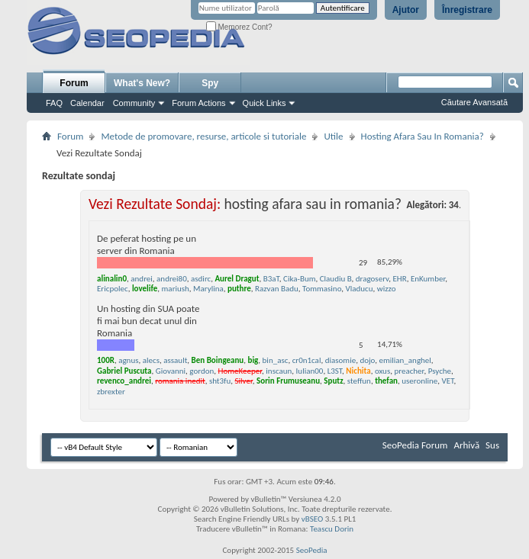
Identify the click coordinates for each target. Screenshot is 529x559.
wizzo (386, 289)
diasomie (340, 360)
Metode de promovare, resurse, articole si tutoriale (203, 136)
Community (134, 103)
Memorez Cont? (239, 27)
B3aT (271, 279)
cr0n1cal (306, 360)
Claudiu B (336, 279)
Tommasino (321, 289)
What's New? (142, 83)
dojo (367, 360)
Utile (333, 136)
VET (448, 381)
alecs (151, 360)
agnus (128, 360)
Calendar (87, 103)
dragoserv (372, 279)
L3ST (334, 371)
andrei (142, 279)
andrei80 (171, 279)
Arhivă (466, 445)
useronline (419, 381)
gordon (201, 371)
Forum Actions (198, 103)
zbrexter (111, 392)
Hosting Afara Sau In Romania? (422, 136)
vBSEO (313, 519)
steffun (359, 381)
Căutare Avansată (474, 102)
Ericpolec (112, 289)
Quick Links (264, 103)
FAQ (54, 103)
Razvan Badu (276, 289)
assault (175, 360)
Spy (210, 83)
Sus (492, 445)
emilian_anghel (405, 360)
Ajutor (405, 10)
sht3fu (220, 381)
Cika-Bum (299, 279)
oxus (382, 371)
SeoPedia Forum (415, 445)
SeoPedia (311, 550)
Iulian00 (310, 371)
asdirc (201, 279)
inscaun (279, 371)
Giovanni (170, 371)
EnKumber (428, 279)
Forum (74, 83)
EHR (399, 279)
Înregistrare (467, 10)
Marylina (208, 289)
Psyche (439, 371)
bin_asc (276, 360)
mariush (175, 289)
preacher (409, 371)
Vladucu (359, 289)
